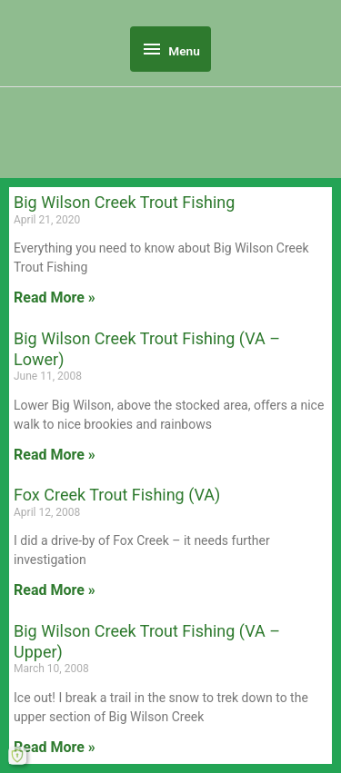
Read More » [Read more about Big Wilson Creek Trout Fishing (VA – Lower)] (54, 454)
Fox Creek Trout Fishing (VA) (117, 494)
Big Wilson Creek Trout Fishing (124, 202)
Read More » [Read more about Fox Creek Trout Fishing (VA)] (54, 590)
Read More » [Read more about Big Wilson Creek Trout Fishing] (54, 297)
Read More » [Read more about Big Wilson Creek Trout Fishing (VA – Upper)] (54, 747)
